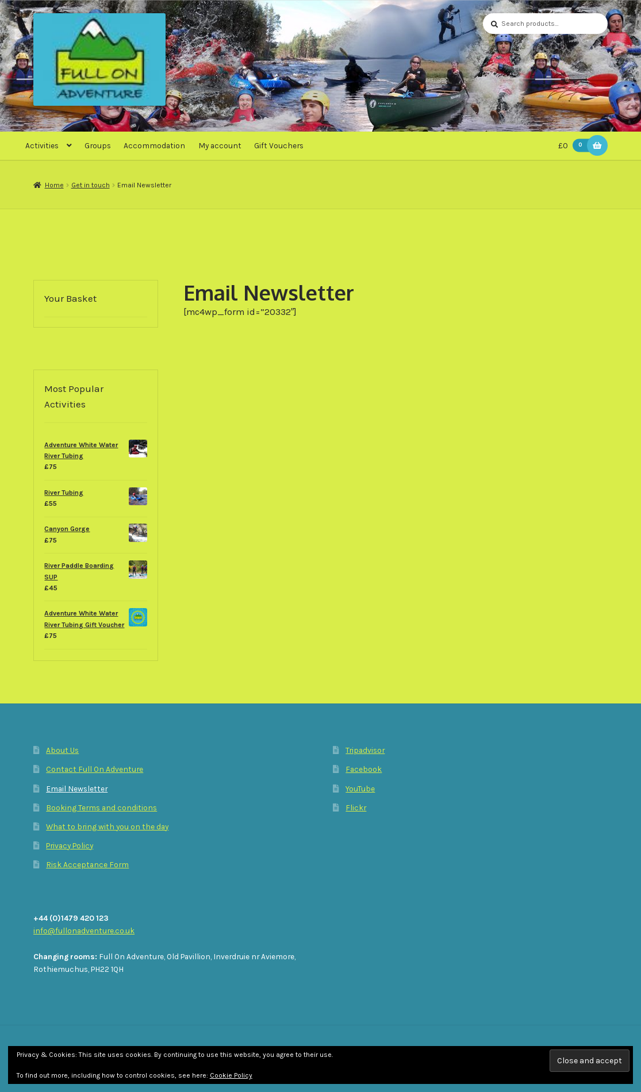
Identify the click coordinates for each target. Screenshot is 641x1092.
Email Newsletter (77, 788)
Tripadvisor (365, 750)
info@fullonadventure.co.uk (84, 930)
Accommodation (154, 145)
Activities (42, 145)
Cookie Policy (231, 1075)
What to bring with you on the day (107, 826)
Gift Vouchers (279, 145)
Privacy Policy (69, 845)
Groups (98, 145)
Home (54, 185)
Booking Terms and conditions (101, 807)
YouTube (360, 788)
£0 (576, 145)
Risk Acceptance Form (87, 864)
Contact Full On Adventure (94, 769)
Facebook (364, 769)
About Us (62, 750)
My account (219, 145)
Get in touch (90, 185)
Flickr (356, 807)
